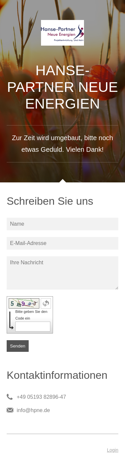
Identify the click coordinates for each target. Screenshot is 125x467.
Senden (17, 346)
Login (112, 450)
